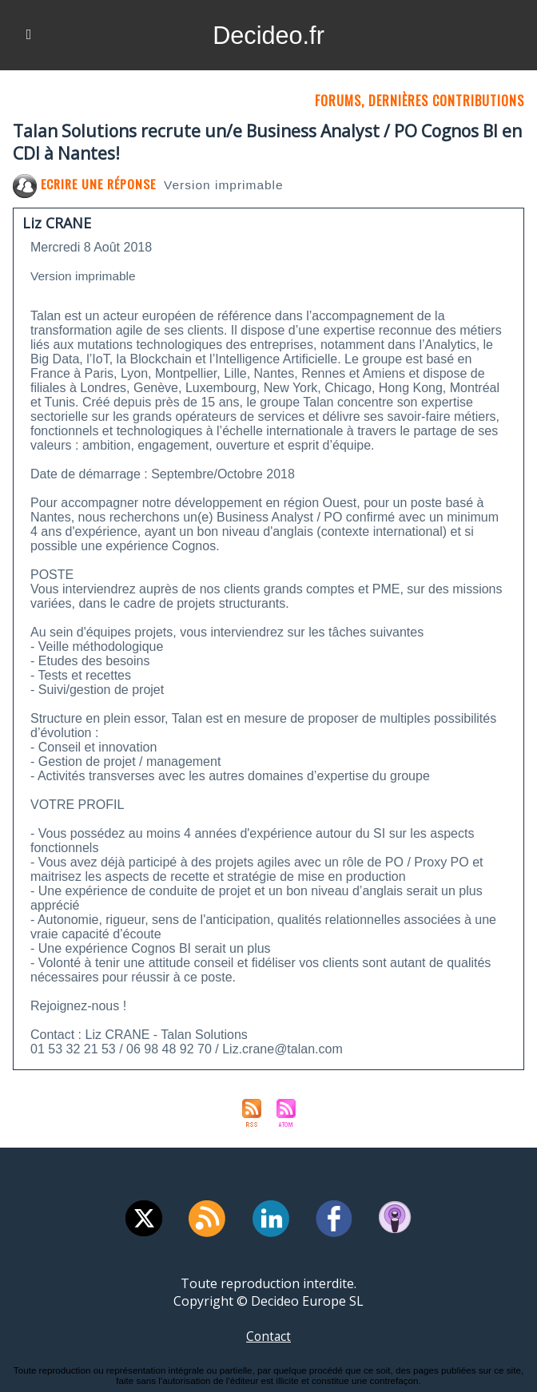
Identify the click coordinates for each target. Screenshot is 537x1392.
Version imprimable (227, 185)
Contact (268, 1336)
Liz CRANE (56, 222)
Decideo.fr (268, 35)
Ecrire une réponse (85, 183)
